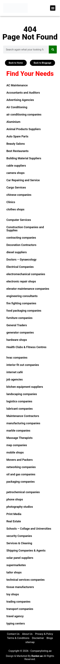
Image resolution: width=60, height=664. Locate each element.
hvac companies (16, 357)
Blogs (50, 638)
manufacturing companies (23, 423)
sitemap (30, 642)
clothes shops (15, 209)
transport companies (19, 609)
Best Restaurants (17, 151)
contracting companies (21, 237)
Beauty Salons (15, 143)
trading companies (18, 601)
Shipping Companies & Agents (25, 550)
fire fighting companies (21, 303)
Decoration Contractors (21, 245)
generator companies (20, 332)
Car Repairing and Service (23, 180)
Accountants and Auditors (23, 92)
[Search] (53, 49)
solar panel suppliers (19, 557)
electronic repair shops (21, 281)
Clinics (10, 202)
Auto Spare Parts (17, 136)
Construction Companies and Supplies (25, 228)
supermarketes (16, 565)
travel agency (15, 616)
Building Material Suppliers (23, 158)
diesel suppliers (16, 252)
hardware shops (16, 339)
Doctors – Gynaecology (21, 259)
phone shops (14, 499)
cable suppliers (16, 165)
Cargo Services (16, 187)
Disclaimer (38, 638)
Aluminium (13, 121)
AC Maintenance (17, 85)
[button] (52, 8)
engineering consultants (22, 296)
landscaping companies (21, 394)
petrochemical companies (23, 492)
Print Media (13, 514)
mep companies (16, 445)
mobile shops (15, 452)
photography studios (19, 506)
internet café (14, 372)
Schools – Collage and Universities (28, 528)
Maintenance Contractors (22, 416)
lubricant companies (19, 408)
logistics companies (19, 401)
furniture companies (19, 318)
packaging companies (20, 481)
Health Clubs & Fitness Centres (26, 347)
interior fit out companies (22, 365)
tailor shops (14, 572)
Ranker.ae (37, 655)
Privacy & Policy (44, 633)
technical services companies (25, 579)
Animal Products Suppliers (23, 129)
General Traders (16, 325)
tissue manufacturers (20, 587)
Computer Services (18, 219)
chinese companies (18, 194)
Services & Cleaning (19, 543)
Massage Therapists (19, 437)
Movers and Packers (19, 459)
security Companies (19, 536)
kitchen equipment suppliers (24, 386)
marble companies (18, 430)
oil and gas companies (20, 474)
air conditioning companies (23, 114)
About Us (27, 633)
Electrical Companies (20, 266)
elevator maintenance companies (27, 288)
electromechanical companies (25, 274)
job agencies (14, 379)
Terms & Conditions (18, 638)
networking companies (21, 467)
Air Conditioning (16, 107)
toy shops (12, 594)
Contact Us (13, 633)
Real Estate (13, 521)
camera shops (15, 173)
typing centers (15, 623)
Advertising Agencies (20, 100)
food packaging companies (23, 310)
